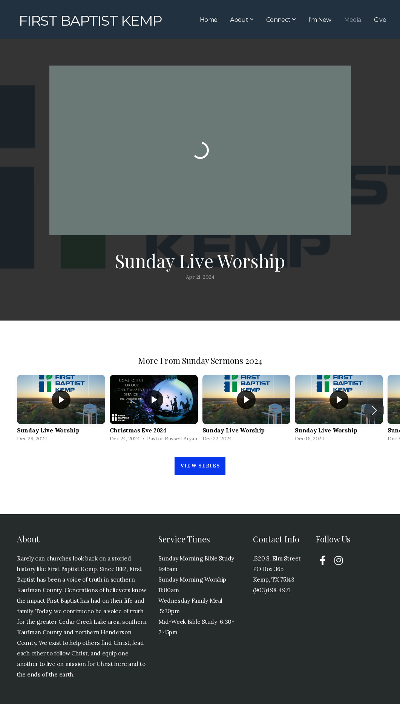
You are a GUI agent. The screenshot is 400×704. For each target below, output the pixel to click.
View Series (200, 466)
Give (380, 19)
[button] (374, 410)
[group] (61, 410)
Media (352, 19)
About (241, 19)
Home (208, 19)
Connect (281, 19)
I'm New (319, 19)
